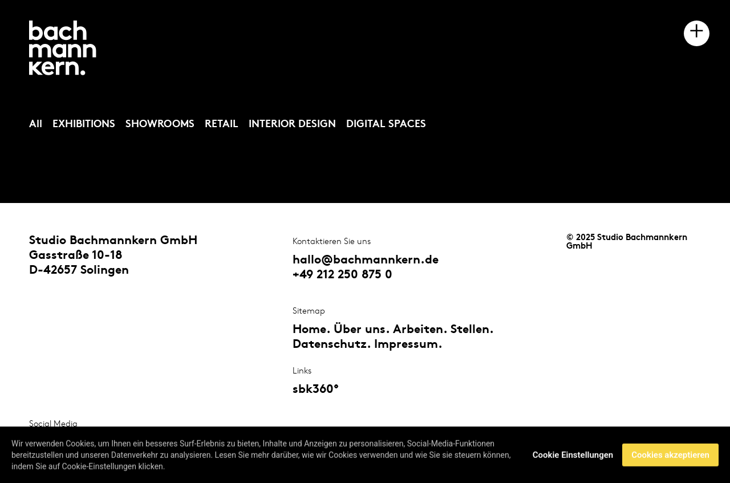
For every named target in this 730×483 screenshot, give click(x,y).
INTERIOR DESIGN (292, 124)
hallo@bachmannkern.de (366, 260)
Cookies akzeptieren (670, 455)
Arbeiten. (420, 330)
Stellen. (472, 330)
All (35, 124)
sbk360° (316, 390)
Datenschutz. (332, 345)
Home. (311, 330)
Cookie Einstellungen (573, 455)
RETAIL (221, 124)
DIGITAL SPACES (386, 124)
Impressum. (408, 345)
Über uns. (362, 330)
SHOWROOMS (159, 124)
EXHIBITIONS (83, 124)
